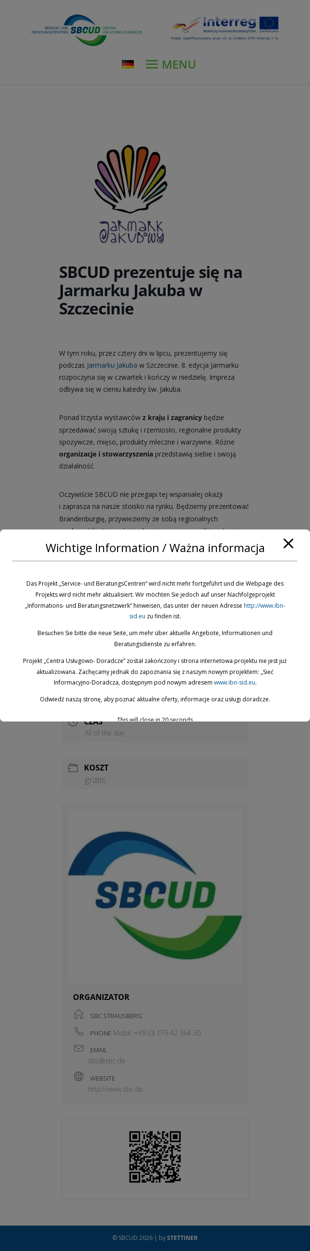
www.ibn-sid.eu (234, 682)
